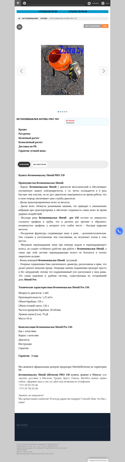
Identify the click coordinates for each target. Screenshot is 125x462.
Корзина (95, 3)
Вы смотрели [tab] (39, 164)
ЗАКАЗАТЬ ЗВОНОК (120, 231)
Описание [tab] (24, 164)
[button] (21, 70)
